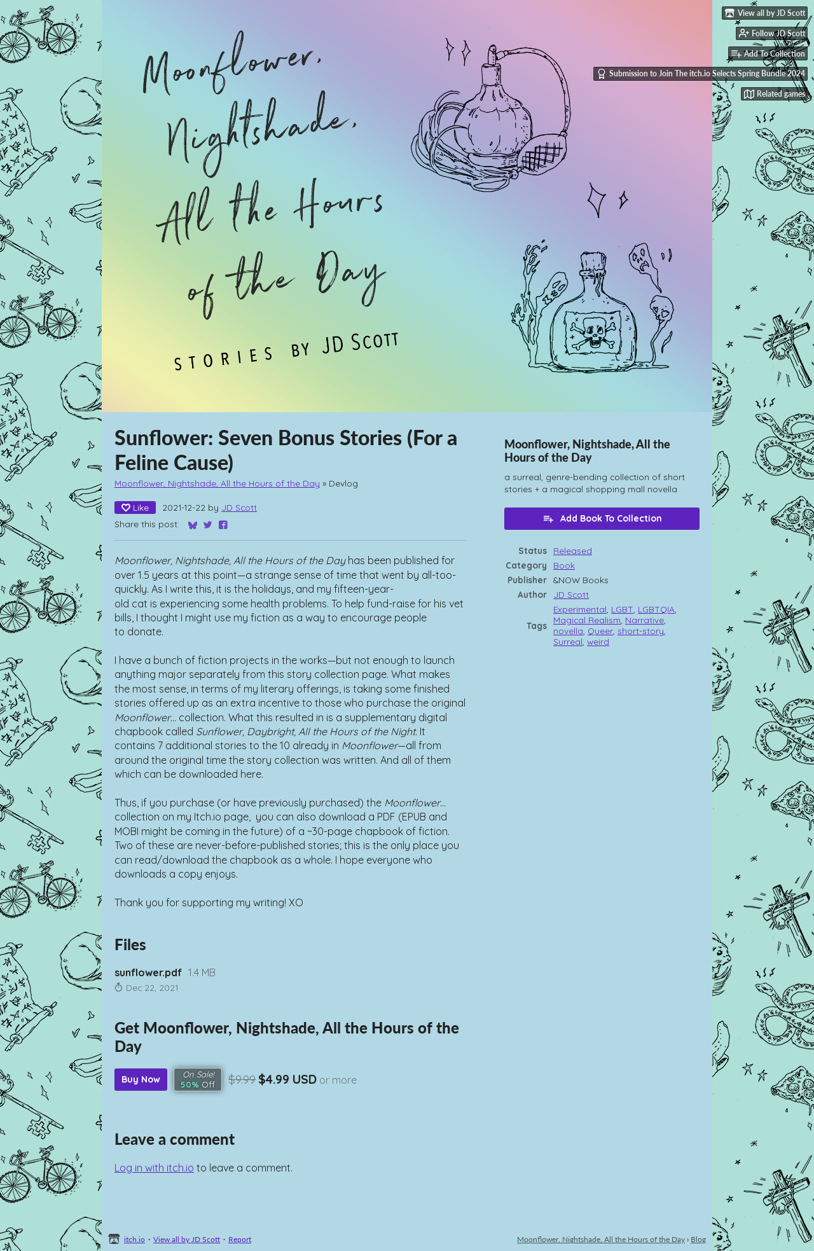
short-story (640, 630)
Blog (698, 1239)
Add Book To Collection (602, 518)
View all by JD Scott (186, 1239)
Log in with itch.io (154, 1167)
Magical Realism (587, 619)
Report (239, 1239)
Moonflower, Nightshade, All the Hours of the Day (217, 483)
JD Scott (239, 507)
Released (572, 550)
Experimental (580, 609)
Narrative (644, 619)
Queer (600, 630)
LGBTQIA (656, 609)
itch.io (134, 1239)
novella (568, 630)
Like (135, 507)
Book (564, 565)
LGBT (622, 609)
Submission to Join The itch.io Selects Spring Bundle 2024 (701, 74)
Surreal (568, 641)
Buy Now (140, 1079)
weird (598, 641)
